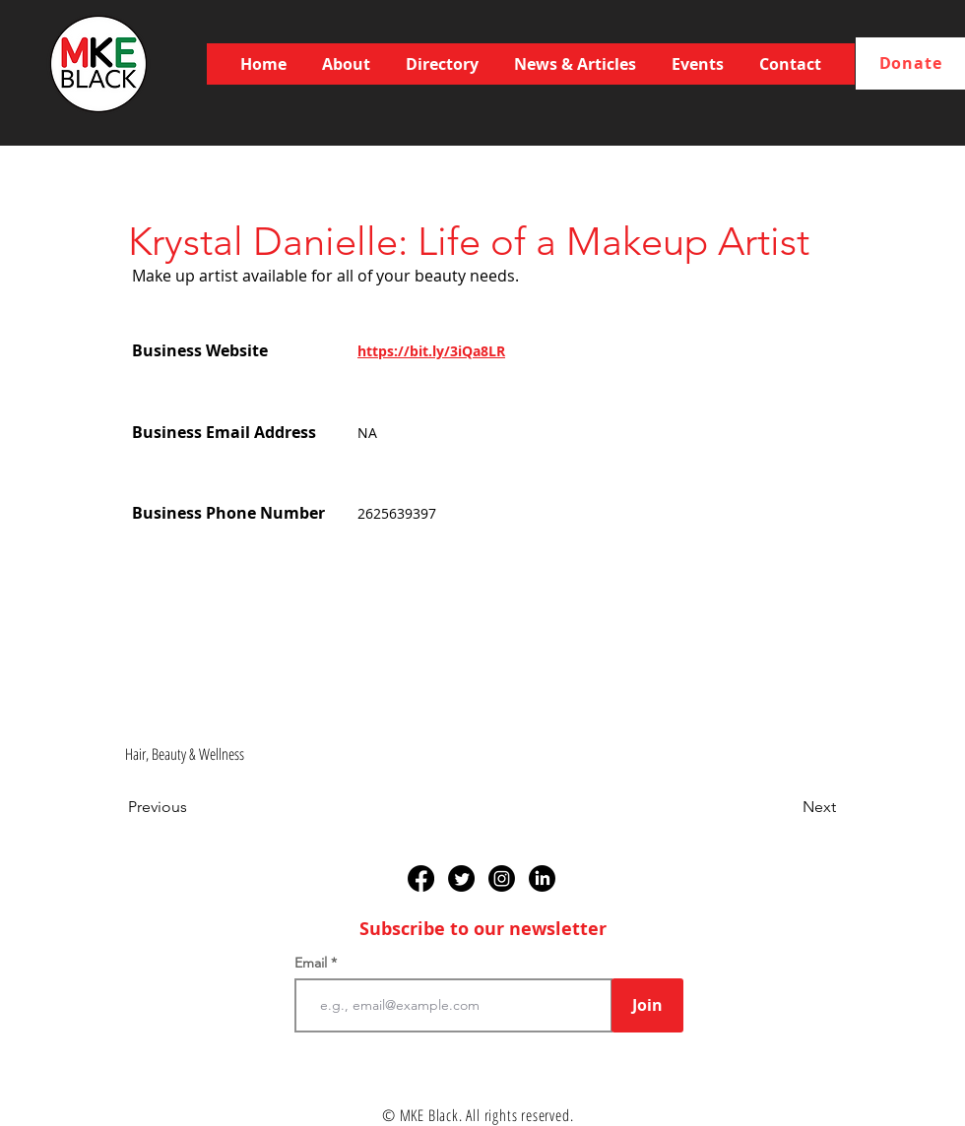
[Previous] (193, 807)
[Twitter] (461, 878)
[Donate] (910, 63)
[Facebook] (421, 878)
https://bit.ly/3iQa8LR (431, 351)
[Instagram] (501, 878)
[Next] (787, 807)
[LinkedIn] (542, 878)
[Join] (647, 1005)
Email (312, 963)
